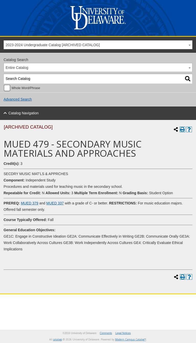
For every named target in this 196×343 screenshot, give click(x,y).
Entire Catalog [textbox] (17, 68)
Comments (106, 333)
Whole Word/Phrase (25, 88)
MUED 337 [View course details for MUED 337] (55, 203)
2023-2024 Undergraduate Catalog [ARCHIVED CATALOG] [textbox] (53, 45)
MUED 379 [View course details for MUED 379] (29, 203)
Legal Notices (123, 333)
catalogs (57, 339)
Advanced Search (18, 99)
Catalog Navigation (23, 113)
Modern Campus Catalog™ (130, 339)
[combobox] (98, 44)
